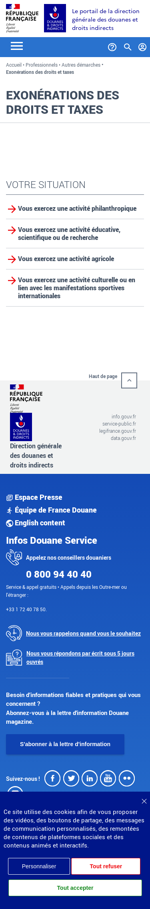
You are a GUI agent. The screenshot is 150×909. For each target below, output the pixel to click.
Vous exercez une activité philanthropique (77, 208)
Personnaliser (39, 866)
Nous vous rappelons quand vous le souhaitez (83, 633)
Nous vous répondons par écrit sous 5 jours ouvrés (80, 657)
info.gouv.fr (124, 416)
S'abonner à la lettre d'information (65, 744)
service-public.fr (119, 423)
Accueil (14, 64)
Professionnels (42, 64)
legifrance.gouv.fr (117, 431)
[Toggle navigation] (17, 45)
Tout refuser (106, 866)
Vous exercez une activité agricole (66, 259)
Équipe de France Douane (51, 510)
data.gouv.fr (123, 438)
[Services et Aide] (112, 45)
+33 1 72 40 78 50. (26, 609)
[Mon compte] (142, 45)
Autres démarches (81, 64)
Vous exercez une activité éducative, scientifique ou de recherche (69, 234)
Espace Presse (34, 497)
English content (35, 522)
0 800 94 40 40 (59, 574)
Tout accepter (75, 888)
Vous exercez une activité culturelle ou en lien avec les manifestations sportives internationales (76, 288)
